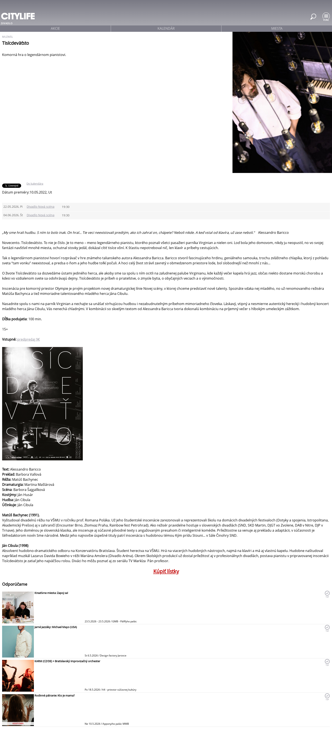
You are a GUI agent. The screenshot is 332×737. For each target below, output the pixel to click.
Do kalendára (34, 183)
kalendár (166, 28)
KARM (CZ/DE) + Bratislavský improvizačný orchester (67, 661)
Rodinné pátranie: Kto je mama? (55, 695)
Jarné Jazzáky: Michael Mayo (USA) (56, 627)
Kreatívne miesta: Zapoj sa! (51, 593)
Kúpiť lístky (166, 571)
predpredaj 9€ (28, 339)
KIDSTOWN (18, 723)
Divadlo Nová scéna (40, 207)
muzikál (7, 36)
